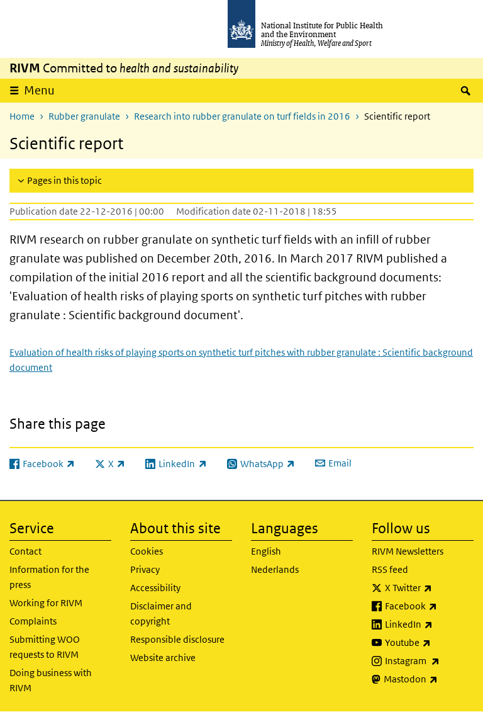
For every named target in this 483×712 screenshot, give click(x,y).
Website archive (163, 658)
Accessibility (155, 588)
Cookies (146, 551)
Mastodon (429, 679)
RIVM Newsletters (407, 551)
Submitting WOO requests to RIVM (44, 646)
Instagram (429, 661)
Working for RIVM (45, 603)
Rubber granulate (84, 116)
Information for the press (49, 577)
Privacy (145, 569)
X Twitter (429, 588)
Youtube (429, 642)
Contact (25, 551)
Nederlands (275, 569)
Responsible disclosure (177, 639)
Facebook (429, 606)
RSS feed (390, 569)
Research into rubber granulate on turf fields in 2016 (242, 116)
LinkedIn (429, 624)
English (266, 551)
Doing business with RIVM (50, 680)
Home (22, 116)
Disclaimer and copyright (161, 613)
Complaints (33, 621)
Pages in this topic (64, 180)
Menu (39, 90)
